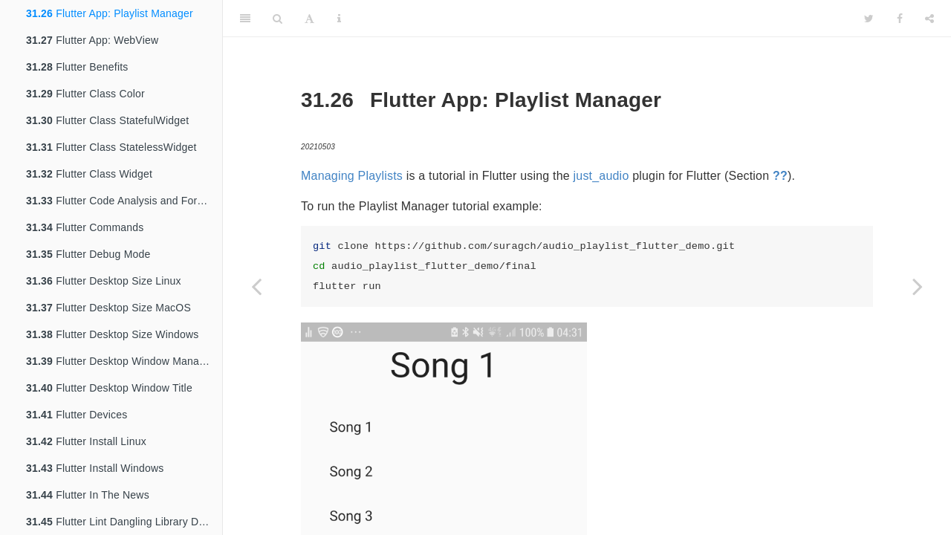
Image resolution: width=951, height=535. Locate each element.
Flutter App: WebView (92, 40)
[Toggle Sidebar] (245, 18)
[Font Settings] (309, 18)
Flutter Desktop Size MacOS (108, 308)
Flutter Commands (84, 227)
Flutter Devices (77, 415)
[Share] (929, 18)
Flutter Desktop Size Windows (112, 334)
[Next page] (917, 286)
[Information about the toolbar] (339, 18)
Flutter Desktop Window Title (109, 388)
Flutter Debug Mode (88, 254)
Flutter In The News (87, 495)
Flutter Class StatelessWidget (111, 147)
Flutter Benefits (77, 67)
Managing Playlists (352, 175)
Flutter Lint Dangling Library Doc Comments (124, 522)
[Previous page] (256, 286)
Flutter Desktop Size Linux (103, 281)
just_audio (601, 175)
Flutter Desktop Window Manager (120, 361)
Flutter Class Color (85, 94)
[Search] (277, 18)
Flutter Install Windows (95, 468)
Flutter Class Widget (89, 174)
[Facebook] (900, 18)
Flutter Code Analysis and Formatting (124, 201)
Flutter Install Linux (86, 441)
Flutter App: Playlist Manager (109, 13)
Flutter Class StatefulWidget (107, 120)
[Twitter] (869, 18)
